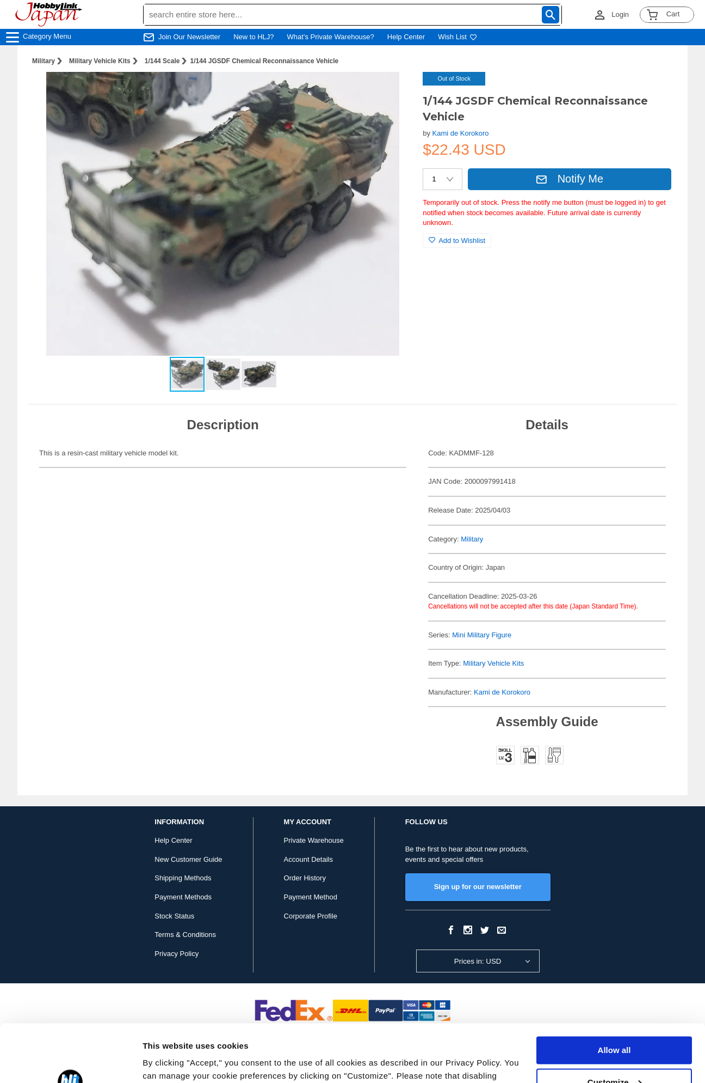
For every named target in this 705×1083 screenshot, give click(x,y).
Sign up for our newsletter (478, 887)
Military (43, 61)
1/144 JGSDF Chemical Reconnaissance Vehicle (264, 61)
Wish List (457, 37)
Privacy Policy (176, 954)
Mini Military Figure (481, 635)
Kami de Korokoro (460, 133)
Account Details (308, 859)
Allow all (614, 992)
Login (620, 14)
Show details (168, 1061)
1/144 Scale (162, 61)
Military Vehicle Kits (100, 61)
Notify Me (569, 179)
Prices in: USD (478, 961)
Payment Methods (183, 897)
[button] (392, 91)
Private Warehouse (314, 840)
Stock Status (174, 916)
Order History (305, 878)
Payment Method (310, 897)
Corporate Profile (310, 916)
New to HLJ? (253, 37)
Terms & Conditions (185, 934)
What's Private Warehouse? (330, 37)
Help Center (406, 37)
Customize (615, 1024)
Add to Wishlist (457, 240)
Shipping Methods (182, 878)
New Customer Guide (188, 859)
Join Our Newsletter (189, 37)
